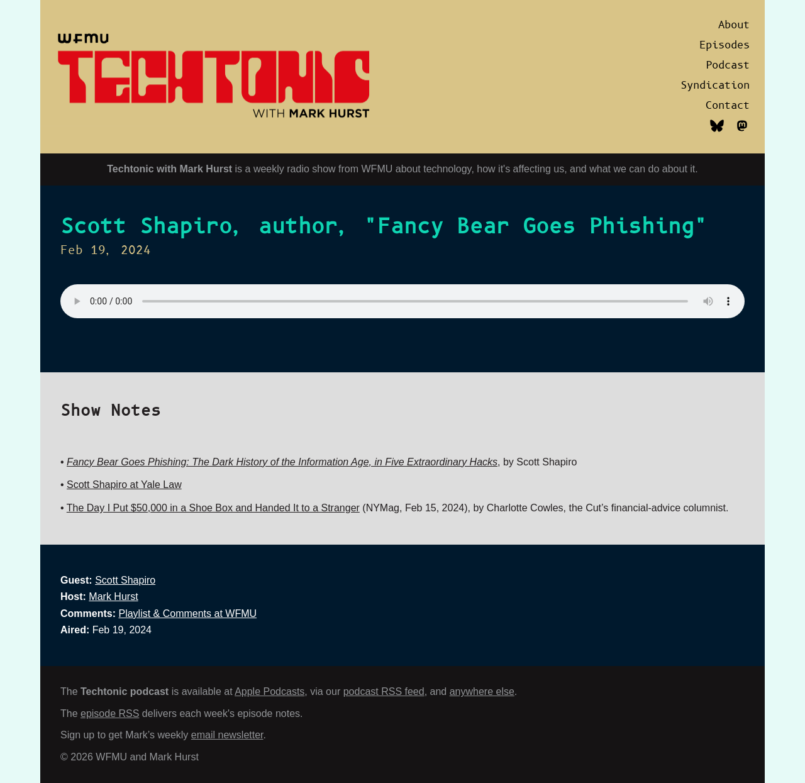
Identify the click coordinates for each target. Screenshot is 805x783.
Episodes (724, 45)
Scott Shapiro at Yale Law (124, 484)
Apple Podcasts (269, 691)
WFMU (377, 169)
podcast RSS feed (384, 691)
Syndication (715, 85)
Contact (728, 106)
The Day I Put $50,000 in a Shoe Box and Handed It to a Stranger (213, 508)
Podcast (728, 65)
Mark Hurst (113, 596)
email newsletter (227, 735)
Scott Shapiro (125, 580)
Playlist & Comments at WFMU (187, 613)
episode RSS (109, 713)
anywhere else (482, 691)
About (734, 25)
